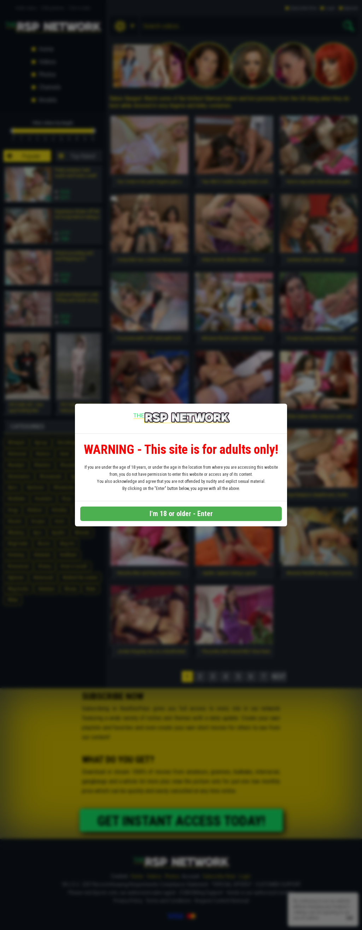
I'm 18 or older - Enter (181, 513)
